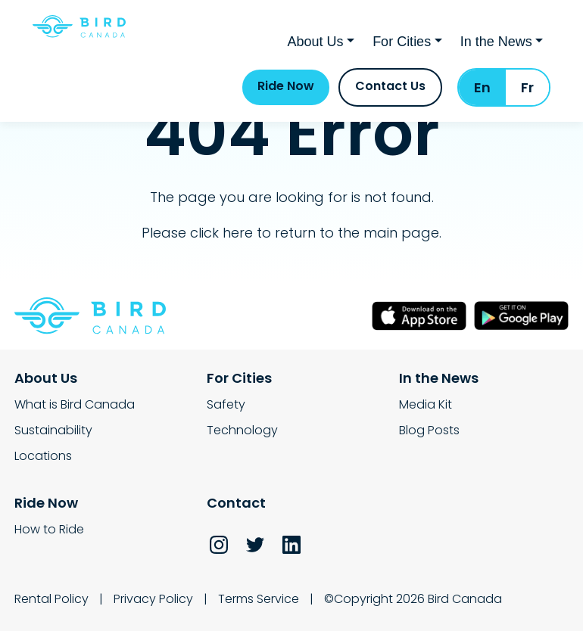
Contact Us (390, 86)
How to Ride (49, 529)
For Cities (402, 41)
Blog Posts (429, 430)
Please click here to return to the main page (290, 232)
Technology (242, 430)
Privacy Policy (153, 599)
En (482, 87)
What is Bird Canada (74, 404)
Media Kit (425, 404)
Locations (43, 456)
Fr (527, 87)
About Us (316, 41)
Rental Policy (51, 599)
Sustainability (53, 430)
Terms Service (258, 599)
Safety (226, 404)
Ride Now (285, 86)
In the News (496, 41)
